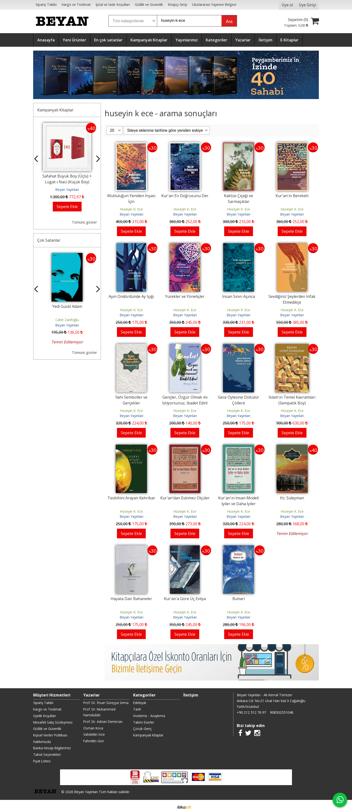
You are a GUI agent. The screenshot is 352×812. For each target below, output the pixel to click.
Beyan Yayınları (67, 189)
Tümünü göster (84, 222)
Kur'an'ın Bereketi (291, 195)
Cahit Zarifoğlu (67, 319)
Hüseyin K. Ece (131, 209)
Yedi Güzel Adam (67, 306)
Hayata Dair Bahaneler (131, 598)
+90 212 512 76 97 (251, 712)
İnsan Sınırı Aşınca (238, 296)
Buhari (238, 598)
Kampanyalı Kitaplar (55, 110)
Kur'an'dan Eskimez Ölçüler (185, 498)
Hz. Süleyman (292, 498)
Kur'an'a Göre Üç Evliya (185, 598)
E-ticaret (168, 806)
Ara (229, 21)
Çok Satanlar (49, 240)
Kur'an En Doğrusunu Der (184, 195)
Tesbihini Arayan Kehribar (131, 498)
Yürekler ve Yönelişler (185, 296)
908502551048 (281, 712)
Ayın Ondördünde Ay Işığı (131, 296)
